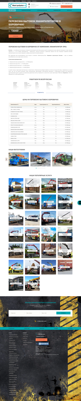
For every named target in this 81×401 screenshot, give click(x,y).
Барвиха (14, 91)
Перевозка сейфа (12, 390)
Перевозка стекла (13, 379)
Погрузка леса (12, 340)
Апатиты (58, 82)
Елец (47, 86)
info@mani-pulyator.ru (56, 3)
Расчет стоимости (54, 6)
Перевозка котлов (13, 384)
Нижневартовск (49, 91)
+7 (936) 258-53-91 (68, 3)
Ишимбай (59, 91)
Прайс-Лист (17, 1)
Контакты (34, 1)
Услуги (12, 10)
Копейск (58, 88)
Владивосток (37, 89)
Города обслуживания (27, 342)
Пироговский (26, 90)
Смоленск (37, 86)
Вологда (36, 88)
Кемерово (37, 84)
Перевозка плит (12, 347)
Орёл (36, 90)
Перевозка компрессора (14, 355)
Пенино (25, 86)
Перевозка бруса (12, 386)
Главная (25, 332)
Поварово (26, 91)
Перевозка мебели (13, 349)
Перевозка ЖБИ (57, 10)
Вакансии (24, 1)
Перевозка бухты (12, 345)
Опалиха (25, 82)
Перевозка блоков (13, 375)
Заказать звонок (67, 6)
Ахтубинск (59, 90)
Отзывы (29, 1)
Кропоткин (48, 89)
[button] (6, 159)
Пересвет (25, 88)
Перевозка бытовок (26, 10)
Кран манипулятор (13, 377)
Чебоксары (37, 87)
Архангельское (15, 86)
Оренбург (36, 83)
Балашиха (15, 90)
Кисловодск (48, 88)
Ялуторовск (59, 87)
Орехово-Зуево (26, 83)
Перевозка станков (13, 358)
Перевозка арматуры (42, 10)
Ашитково (15, 87)
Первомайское (26, 87)
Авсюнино (15, 83)
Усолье (47, 90)
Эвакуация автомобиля (14, 367)
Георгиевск (48, 83)
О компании (11, 1)
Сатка (58, 89)
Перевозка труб (12, 388)
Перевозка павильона (13, 392)
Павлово (47, 87)
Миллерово (59, 84)
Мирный (47, 82)
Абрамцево (15, 82)
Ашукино (14, 88)
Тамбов (36, 82)
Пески (25, 89)
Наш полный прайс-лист (67, 1)
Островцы (26, 84)
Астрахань (37, 91)
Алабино (14, 84)
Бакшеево (15, 89)
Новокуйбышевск (49, 84)
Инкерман (59, 86)
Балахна (58, 83)
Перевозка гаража (13, 369)
